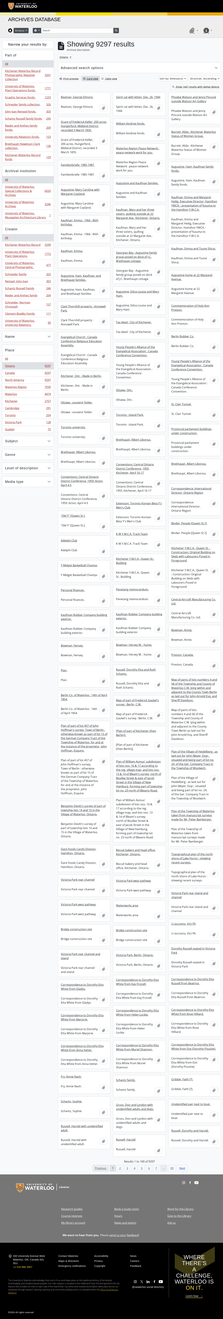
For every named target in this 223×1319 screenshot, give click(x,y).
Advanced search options (82, 68)
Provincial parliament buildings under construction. (191, 431)
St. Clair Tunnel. (181, 404)
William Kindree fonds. (130, 123)
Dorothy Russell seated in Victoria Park (193, 951)
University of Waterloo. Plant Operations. (28, 254)
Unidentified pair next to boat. (190, 1104)
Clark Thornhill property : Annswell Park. (83, 308)
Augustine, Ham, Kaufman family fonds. (192, 169)
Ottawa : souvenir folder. (77, 402)
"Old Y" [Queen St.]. (73, 516)
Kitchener (28, 402)
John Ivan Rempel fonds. (28, 112)
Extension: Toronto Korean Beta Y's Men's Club (139, 505)
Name (10, 336)
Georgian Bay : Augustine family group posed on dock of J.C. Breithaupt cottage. (136, 257)
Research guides (72, 1209)
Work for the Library (180, 1209)
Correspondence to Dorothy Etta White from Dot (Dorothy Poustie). (193, 1047)
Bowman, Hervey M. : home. (134, 645)
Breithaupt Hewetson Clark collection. (28, 146)
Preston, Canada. (182, 655)
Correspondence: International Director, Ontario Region (191, 491)
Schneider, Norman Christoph (28, 304)
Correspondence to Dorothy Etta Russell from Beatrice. (192, 981)
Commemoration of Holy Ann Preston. (190, 308)
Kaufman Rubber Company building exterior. (139, 616)
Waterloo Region (28, 388)
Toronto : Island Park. (130, 415)
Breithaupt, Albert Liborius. (133, 440)
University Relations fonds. (28, 137)
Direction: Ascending (203, 78)
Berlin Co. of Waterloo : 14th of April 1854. (84, 697)
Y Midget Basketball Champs (79, 565)
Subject (11, 441)
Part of (10, 55)
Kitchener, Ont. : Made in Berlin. (81, 376)
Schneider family (28, 275)
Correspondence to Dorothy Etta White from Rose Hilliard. (192, 1012)
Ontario (28, 366)
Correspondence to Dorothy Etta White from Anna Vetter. (82, 1048)
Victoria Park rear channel (78, 880)
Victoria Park (28, 423)
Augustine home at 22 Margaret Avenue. (191, 277)
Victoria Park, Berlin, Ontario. (135, 955)
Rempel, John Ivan (28, 282)
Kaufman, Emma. (72, 251)
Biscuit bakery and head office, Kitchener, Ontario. (136, 852)
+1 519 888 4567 (22, 1267)
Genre (10, 455)
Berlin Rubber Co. (182, 336)
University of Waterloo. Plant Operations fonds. (28, 88)
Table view (109, 78)
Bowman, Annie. (181, 630)
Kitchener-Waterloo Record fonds (28, 157)
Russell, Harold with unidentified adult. (82, 1128)
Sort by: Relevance (172, 78)
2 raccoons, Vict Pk (183, 924)
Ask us (171, 1223)
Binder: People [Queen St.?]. (189, 523)
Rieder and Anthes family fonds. (28, 128)
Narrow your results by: (28, 44)
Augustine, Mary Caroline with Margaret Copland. (80, 192)
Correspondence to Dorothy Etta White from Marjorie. (82, 1017)
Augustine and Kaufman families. (137, 183)
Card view (90, 78)
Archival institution (20, 171)
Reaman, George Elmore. (77, 97)
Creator (11, 229)
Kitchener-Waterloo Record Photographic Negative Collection (28, 75)
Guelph (28, 430)
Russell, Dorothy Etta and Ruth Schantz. (136, 672)
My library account (73, 1223)
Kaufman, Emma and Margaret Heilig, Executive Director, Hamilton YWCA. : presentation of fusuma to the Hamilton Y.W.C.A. (194, 203)
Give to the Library (179, 1216)
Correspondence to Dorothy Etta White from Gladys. (82, 987)
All (6, 64)
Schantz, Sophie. (71, 1101)
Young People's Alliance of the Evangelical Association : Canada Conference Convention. (137, 351)
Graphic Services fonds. (28, 98)
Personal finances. (73, 590)
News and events (125, 1223)
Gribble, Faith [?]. (182, 1079)
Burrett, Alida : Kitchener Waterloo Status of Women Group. (193, 134)
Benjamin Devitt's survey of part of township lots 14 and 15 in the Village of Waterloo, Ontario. (83, 810)
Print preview (69, 78)
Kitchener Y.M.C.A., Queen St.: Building (135, 561)
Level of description (21, 468)
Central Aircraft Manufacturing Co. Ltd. (193, 601)
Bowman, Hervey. (72, 645)
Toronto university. (73, 427)
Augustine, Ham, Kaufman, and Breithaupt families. (81, 278)
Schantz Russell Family (28, 289)
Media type (14, 482)
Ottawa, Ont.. (124, 390)
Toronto (28, 416)
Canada (28, 373)
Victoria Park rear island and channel (189, 895)
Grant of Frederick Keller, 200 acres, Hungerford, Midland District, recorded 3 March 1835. (84, 126)
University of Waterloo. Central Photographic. (28, 265)
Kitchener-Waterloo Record (28, 245)
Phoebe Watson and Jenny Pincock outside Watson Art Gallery (193, 99)
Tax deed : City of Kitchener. (134, 322)
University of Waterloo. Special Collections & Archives (28, 191)
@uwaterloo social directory (148, 1287)
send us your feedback (124, 1235)
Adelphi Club (69, 540)
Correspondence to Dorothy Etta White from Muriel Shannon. (137, 1047)
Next (182, 1168)
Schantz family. (125, 1080)
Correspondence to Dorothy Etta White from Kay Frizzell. (137, 982)
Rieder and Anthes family (28, 296)
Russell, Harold (125, 1140)
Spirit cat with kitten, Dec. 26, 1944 (138, 97)
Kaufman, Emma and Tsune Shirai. (193, 248)
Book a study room (126, 1209)
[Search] (77, 30)
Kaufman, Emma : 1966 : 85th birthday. (79, 222)
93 (172, 1168)
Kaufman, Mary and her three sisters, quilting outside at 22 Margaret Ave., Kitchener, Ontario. (138, 214)
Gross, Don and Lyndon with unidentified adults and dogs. (135, 1107)
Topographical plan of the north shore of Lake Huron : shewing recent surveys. (192, 858)
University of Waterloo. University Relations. (28, 323)
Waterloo (28, 395)
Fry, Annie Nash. (71, 1077)
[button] (193, 30)
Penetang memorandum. (132, 589)
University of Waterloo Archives (28, 204)
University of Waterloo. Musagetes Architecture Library (28, 215)
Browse (20, 30)
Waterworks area (127, 905)
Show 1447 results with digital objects (195, 86)
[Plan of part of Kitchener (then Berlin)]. (136, 733)
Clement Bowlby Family (28, 314)
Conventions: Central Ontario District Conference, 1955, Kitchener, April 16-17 (135, 469)
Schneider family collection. (28, 105)
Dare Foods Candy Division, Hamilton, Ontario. (78, 851)
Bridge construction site (76, 929)
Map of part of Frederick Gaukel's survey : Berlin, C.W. (137, 702)
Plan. (64, 670)
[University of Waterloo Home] (22, 6)
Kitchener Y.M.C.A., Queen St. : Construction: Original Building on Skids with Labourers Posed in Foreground (193, 554)
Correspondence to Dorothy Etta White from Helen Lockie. (137, 1013)
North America (28, 381)
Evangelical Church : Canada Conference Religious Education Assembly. (81, 341)
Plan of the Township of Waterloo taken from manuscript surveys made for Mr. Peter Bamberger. (193, 815)
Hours (118, 1216)
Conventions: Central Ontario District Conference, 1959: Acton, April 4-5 (82, 481)
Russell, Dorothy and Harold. (190, 1131)
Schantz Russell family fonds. (28, 119)
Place (9, 350)
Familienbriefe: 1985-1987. (78, 165)
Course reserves (71, 1216)
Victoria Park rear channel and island (80, 956)
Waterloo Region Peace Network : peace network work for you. (137, 150)
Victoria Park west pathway (133, 881)
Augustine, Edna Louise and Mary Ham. (137, 294)
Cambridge (28, 409)
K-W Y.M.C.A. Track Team (132, 534)
